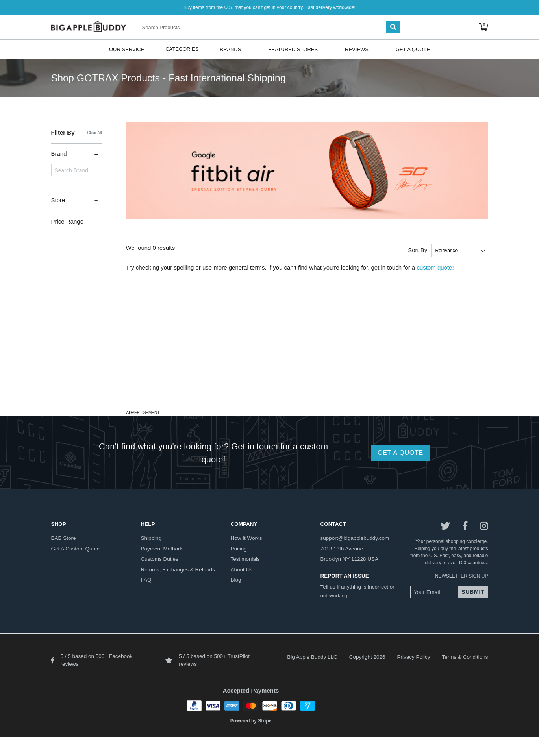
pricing (239, 549)
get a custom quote (75, 549)
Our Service (126, 49)
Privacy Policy (413, 657)
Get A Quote (413, 49)
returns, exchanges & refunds (178, 570)
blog (236, 580)
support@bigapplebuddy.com (354, 538)
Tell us (327, 587)
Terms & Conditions (465, 657)
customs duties (159, 559)
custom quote (434, 267)
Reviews (357, 49)
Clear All (94, 133)
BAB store (63, 538)
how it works (246, 538)
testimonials (245, 559)
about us (242, 570)
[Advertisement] (269, 352)
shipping (151, 538)
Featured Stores (293, 49)
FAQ (146, 580)
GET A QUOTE (400, 452)
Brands (230, 49)
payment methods (162, 549)
